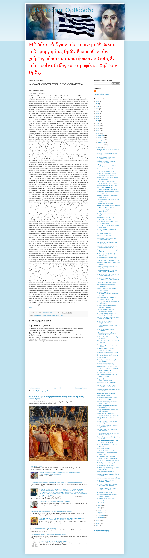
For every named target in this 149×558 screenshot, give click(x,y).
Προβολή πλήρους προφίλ (101, 94)
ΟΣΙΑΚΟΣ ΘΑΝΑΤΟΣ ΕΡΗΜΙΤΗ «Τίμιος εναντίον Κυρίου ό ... (108, 375)
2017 (97, 123)
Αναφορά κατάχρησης (101, 530)
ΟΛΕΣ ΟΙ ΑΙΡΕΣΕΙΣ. (36, 466)
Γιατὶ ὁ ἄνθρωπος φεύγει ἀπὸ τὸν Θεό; (107, 352)
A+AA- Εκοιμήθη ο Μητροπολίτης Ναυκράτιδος (43, 528)
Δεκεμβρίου (101, 135)
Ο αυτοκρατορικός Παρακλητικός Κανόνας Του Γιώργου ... (106, 157)
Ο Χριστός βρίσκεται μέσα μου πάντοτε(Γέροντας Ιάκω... (105, 379)
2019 (97, 118)
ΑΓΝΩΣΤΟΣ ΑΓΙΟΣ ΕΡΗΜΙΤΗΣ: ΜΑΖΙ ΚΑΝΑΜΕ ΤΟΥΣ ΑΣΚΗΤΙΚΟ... (107, 441)
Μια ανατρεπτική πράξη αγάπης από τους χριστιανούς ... (107, 430)
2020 (97, 116)
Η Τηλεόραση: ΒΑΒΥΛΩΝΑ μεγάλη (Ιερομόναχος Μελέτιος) (106, 314)
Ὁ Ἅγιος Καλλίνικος (102, 357)
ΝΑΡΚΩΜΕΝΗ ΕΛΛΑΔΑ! (104, 395)
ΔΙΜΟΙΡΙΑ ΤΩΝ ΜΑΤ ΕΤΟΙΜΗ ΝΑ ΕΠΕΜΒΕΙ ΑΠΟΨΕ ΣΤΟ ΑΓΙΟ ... (107, 298)
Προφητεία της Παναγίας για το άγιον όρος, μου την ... (107, 242)
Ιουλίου (100, 147)
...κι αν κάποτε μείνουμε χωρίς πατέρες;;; (108, 478)
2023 (97, 109)
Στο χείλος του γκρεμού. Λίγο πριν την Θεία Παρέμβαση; (107, 410)
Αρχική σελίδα (57, 388)
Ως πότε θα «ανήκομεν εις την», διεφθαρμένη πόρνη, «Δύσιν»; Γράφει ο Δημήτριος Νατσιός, (57, 482)
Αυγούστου (101, 145)
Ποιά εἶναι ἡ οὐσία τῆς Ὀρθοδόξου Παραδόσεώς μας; (106, 254)
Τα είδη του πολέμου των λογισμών (107, 282)
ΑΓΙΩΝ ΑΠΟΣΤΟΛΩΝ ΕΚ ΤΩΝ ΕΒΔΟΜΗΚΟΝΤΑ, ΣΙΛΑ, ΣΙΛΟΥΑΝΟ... (108, 279)
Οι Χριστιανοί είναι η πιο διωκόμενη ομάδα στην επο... (107, 422)
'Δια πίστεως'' (101, 502)
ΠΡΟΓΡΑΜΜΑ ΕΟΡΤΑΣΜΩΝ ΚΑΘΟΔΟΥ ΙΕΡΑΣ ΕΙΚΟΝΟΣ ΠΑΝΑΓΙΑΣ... (108, 206)
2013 (97, 133)
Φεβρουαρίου (101, 515)
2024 (97, 106)
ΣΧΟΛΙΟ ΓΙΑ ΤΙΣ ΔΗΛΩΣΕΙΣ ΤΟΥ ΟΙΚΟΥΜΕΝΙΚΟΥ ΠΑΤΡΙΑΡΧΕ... (107, 182)
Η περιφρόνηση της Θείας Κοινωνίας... (107, 169)
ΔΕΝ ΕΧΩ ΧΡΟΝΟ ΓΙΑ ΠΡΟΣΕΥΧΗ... (107, 185)
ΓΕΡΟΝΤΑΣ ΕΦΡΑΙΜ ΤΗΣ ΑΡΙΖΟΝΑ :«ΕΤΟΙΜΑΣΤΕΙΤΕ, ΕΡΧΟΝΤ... (107, 174)
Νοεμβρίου (101, 137)
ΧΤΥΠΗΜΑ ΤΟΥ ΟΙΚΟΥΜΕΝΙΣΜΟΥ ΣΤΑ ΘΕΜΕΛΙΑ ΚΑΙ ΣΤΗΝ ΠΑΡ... (108, 318)
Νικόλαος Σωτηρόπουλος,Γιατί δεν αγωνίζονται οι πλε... (106, 161)
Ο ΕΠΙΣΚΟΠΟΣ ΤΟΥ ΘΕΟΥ (104, 492)
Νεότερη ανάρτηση (34, 388)
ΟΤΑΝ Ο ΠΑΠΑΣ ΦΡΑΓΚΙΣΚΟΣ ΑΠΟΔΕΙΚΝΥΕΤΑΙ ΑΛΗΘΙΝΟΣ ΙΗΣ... (108, 414)
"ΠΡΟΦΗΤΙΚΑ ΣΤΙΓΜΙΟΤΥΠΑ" (105, 203)
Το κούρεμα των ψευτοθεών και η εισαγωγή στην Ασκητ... (106, 310)
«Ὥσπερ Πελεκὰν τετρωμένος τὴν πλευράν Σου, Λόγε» (106, 333)
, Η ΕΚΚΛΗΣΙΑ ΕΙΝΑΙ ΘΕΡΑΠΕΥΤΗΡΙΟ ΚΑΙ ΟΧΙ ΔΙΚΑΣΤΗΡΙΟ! (108, 369)
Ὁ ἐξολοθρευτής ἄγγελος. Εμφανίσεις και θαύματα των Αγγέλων (49, 534)
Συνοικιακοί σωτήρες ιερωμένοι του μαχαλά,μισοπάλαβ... (107, 267)
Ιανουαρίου (101, 517)
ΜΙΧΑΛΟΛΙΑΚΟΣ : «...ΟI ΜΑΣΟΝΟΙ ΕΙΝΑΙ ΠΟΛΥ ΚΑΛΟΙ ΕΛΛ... (107, 246)
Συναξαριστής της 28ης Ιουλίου (105, 471)
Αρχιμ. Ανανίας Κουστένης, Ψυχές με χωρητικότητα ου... (107, 426)
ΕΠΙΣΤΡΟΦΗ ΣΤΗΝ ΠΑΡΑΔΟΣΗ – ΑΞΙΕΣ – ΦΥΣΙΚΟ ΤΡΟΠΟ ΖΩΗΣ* (107, 457)
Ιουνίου (100, 505)
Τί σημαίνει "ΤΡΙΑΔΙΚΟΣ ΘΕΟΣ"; (106, 171)
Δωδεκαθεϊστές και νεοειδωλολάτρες (107, 257)
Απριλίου (100, 510)
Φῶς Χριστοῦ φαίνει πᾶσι (104, 233)
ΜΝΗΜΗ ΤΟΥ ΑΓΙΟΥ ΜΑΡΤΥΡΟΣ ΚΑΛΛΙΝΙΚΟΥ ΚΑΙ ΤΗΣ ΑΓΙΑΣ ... (106, 386)
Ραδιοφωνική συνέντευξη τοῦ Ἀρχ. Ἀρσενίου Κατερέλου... (106, 239)
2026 (97, 101)
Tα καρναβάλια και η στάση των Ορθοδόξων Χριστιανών (54, 501)
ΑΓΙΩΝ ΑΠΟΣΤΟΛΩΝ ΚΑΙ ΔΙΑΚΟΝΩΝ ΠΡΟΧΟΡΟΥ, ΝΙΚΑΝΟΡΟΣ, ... (107, 485)
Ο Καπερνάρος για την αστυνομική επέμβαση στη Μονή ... (106, 306)
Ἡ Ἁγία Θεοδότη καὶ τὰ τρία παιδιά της (107, 355)
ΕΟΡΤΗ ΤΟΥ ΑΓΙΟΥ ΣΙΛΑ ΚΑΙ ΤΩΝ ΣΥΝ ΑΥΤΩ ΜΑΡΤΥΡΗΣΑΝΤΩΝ (108, 275)
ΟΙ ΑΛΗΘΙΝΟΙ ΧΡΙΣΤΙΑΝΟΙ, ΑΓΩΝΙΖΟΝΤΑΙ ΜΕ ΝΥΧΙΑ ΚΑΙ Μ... (107, 188)
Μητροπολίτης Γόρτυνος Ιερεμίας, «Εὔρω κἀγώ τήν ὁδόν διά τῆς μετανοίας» (51, 511)
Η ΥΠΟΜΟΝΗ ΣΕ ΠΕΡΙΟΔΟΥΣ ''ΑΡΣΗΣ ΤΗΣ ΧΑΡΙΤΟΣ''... (108, 192)
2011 (97, 523)
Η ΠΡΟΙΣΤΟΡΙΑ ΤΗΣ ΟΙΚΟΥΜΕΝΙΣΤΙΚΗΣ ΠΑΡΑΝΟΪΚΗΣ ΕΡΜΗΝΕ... (107, 294)
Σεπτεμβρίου (101, 142)
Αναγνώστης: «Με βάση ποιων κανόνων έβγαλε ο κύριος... (108, 210)
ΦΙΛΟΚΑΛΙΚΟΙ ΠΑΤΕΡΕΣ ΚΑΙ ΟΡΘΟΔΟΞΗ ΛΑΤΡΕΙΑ (105, 218)
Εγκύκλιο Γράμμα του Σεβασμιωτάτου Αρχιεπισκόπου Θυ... (107, 406)
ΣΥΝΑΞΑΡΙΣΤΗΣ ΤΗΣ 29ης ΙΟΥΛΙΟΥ (107, 366)
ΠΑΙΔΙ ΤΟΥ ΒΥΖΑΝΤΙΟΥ (104, 236)
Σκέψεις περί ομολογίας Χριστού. (106, 393)
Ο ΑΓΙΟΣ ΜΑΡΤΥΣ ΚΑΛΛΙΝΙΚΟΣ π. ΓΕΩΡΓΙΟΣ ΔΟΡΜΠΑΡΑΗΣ (107, 349)
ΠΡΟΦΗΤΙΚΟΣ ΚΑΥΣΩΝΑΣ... (105, 372)
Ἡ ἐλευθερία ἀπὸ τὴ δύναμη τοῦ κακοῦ (107, 463)
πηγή (30, 307)
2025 (97, 104)
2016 (97, 125)
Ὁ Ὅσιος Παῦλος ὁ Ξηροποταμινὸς (106, 465)
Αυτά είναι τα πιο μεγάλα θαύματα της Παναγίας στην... (107, 178)
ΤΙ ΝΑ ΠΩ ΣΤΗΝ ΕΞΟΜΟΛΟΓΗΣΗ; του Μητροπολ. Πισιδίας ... (108, 433)
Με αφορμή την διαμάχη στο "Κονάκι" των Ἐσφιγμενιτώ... (107, 196)
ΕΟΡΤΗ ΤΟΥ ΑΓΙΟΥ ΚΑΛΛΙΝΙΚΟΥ (106, 383)
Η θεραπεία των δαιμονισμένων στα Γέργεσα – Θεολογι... (107, 495)
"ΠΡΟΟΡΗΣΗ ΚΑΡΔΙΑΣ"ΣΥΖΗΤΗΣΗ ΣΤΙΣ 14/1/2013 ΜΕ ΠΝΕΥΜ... (107, 271)
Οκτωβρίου (101, 140)
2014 (97, 130)
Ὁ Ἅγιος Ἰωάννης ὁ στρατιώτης (105, 364)
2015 (97, 128)
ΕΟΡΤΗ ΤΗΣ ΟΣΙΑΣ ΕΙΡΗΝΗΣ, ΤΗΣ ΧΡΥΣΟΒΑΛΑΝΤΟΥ (107, 481)
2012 (97, 520)
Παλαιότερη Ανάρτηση (81, 388)
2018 (97, 121)
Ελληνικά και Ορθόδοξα (61, 10)
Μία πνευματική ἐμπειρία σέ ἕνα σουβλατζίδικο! (106, 285)
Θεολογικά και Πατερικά (58, 315)
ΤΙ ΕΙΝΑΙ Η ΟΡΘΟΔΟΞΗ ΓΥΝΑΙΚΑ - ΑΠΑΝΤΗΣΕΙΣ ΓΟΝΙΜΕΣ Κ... (107, 489)
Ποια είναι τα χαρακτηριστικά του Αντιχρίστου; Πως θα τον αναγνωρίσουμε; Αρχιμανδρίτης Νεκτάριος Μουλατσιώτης (59, 473)
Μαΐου (99, 508)
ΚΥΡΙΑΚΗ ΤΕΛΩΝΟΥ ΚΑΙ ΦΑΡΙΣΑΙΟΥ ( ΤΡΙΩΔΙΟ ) (53, 541)
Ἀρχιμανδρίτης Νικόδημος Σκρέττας (42, 315)
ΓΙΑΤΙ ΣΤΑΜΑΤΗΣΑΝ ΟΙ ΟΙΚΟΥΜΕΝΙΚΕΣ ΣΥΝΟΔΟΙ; (105, 449)
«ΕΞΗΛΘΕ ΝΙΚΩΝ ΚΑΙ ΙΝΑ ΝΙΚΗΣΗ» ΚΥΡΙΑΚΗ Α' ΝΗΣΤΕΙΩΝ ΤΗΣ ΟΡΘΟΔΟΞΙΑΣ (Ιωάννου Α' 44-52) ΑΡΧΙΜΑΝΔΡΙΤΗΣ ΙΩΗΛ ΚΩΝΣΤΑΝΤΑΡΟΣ (61, 518)
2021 (97, 113)
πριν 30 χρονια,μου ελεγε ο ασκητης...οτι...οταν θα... (104, 322)
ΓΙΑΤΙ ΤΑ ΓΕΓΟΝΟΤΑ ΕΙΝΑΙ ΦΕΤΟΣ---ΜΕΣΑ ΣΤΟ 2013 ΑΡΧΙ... (107, 398)
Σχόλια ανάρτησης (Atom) (43, 391)
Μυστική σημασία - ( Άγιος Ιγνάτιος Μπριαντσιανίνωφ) (106, 289)
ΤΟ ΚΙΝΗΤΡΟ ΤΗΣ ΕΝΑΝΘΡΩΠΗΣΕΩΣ (108, 260)
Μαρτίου (100, 512)
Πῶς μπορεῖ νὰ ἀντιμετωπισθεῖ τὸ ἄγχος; (108, 460)
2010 (97, 525)
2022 (97, 111)
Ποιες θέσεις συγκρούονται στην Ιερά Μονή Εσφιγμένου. (107, 222)
